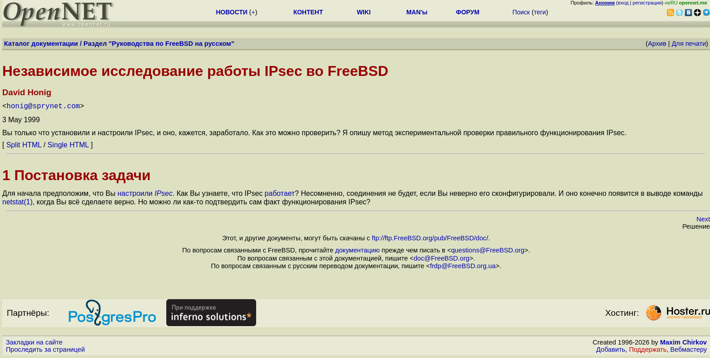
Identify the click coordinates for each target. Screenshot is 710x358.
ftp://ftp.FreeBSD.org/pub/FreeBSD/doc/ (430, 238)
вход (623, 2)
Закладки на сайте (34, 342)
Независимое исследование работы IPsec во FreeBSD (195, 71)
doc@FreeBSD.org (441, 258)
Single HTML (68, 145)
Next (703, 219)
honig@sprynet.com (43, 106)
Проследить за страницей (45, 349)
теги (540, 12)
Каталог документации (41, 43)
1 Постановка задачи (76, 175)
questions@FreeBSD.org (487, 250)
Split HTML (24, 145)
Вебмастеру (688, 349)
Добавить (611, 349)
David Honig (26, 92)
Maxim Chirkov (683, 342)
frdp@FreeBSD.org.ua (463, 266)
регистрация (647, 2)
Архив (657, 43)
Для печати (689, 43)
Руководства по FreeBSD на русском (171, 43)
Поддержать (648, 349)
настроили (145, 193)
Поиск (521, 12)
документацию (357, 250)
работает (280, 193)
